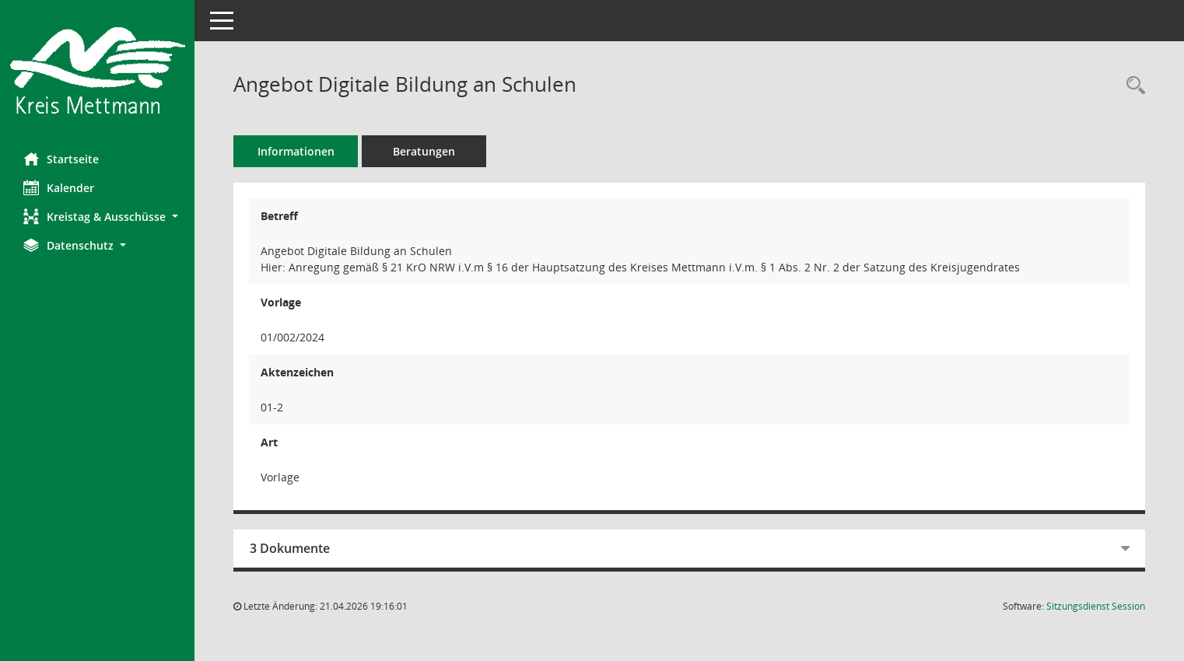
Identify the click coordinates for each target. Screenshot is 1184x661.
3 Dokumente (290, 548)
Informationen (296, 151)
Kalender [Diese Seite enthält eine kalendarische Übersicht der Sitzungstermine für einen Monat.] (58, 187)
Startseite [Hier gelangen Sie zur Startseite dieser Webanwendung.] (61, 158)
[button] (97, 216)
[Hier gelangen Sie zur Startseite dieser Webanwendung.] (97, 70)
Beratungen (424, 151)
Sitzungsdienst (1095, 606)
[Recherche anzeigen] (1132, 86)
